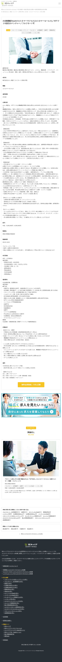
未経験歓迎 (6, 520)
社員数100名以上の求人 (11, 585)
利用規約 (5, 640)
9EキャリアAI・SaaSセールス (12, 632)
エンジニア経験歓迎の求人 (11, 603)
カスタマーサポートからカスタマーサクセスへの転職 (18, 571)
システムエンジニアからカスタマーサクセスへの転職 (18, 573)
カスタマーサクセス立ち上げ (11, 518)
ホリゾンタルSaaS (34, 512)
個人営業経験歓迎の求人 (11, 605)
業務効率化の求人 (9, 589)
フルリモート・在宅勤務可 (10, 512)
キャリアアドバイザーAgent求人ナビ (14, 630)
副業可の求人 (8, 583)
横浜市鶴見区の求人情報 (41, 9)
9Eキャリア (7, 626)
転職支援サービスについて (10, 566)
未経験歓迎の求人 (9, 613)
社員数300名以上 (18, 514)
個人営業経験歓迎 (27, 518)
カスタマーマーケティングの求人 (13, 601)
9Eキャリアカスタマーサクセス (8, 9)
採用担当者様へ (7, 620)
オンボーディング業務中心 (32, 516)
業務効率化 (46, 512)
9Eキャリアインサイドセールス (13, 628)
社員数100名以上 (30, 514)
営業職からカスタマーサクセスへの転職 (14, 570)
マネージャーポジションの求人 (13, 611)
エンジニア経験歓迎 (48, 516)
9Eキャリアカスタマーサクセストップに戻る (32, 533)
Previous (2, 471)
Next (59, 471)
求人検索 (20, 9)
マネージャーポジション (42, 518)
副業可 (23, 512)
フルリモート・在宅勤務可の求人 (13, 581)
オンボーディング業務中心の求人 (13, 597)
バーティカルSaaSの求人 (11, 595)
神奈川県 (13, 528)
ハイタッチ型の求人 (10, 599)
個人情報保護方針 (9, 634)
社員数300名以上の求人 (11, 587)
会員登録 (5, 616)
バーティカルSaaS (43, 514)
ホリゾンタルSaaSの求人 (11, 593)
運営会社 (6, 636)
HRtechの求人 (8, 591)
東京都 (4, 528)
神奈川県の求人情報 (29, 9)
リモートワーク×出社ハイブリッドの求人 (15, 579)
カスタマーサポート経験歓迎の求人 (14, 607)
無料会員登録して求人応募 (31, 385)
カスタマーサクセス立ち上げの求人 (14, 609)
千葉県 (21, 528)
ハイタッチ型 (6, 514)
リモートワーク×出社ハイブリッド (12, 516)
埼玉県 (29, 528)
